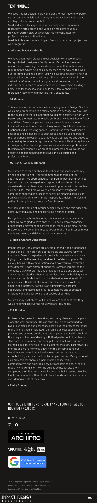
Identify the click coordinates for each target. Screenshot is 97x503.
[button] (91, 500)
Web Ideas (37, 489)
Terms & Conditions (42, 485)
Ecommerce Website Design (19, 489)
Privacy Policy (26, 485)
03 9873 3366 (17, 418)
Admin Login (13, 485)
